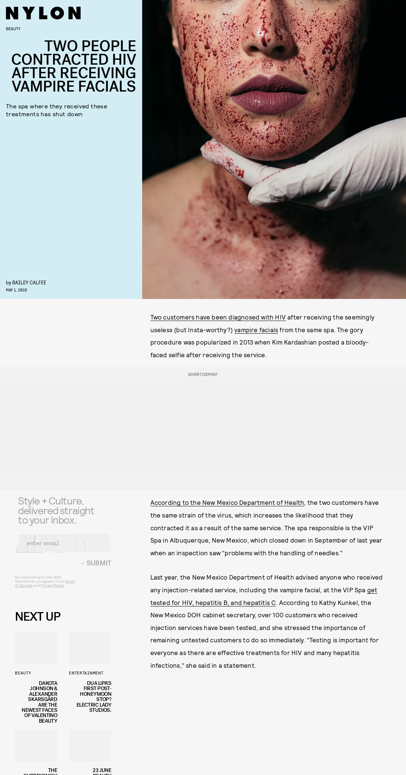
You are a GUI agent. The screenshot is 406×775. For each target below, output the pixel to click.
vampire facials (256, 329)
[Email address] (63, 548)
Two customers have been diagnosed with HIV (218, 317)
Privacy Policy (52, 590)
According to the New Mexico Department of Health (227, 502)
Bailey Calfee (29, 282)
